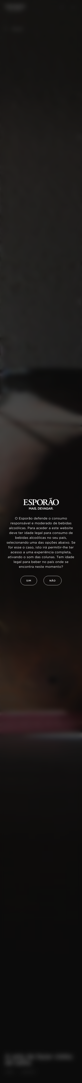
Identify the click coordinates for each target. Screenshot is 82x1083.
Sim (28, 581)
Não (52, 581)
